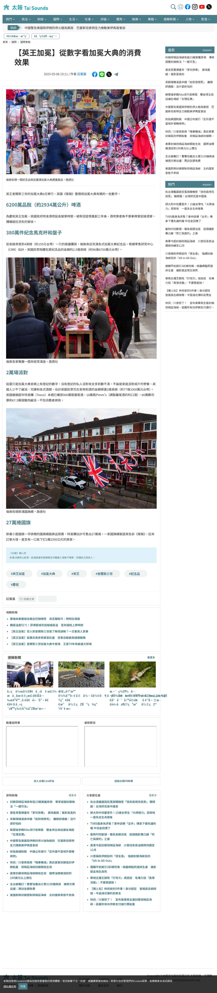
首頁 (5, 42)
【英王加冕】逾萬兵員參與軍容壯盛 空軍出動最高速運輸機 (48, 638)
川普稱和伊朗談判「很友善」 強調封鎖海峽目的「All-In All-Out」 (189, 255)
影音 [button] (204, 19)
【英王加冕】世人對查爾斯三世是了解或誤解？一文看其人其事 (49, 631)
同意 (22, 986)
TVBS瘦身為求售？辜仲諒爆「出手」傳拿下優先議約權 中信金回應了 (189, 218)
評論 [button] (104, 19)
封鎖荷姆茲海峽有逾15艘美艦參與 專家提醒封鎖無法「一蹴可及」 (189, 59)
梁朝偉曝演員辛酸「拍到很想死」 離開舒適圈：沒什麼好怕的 (189, 84)
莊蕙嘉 (81, 74)
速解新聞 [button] (170, 19)
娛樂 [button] (135, 19)
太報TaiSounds (26, 7)
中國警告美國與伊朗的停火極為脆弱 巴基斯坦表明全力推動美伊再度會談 (75, 27)
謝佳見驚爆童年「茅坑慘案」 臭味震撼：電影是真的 (43, 813)
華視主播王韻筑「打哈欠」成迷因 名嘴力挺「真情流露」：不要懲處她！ (189, 280)
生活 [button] (72, 19)
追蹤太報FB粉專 (124, 781)
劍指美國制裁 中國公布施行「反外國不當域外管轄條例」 (189, 121)
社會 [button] (88, 19)
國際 (14, 42)
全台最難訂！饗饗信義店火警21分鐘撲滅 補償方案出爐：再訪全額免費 (189, 158)
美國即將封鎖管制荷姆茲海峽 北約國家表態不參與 (42, 895)
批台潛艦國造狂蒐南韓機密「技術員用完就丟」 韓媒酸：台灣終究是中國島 (189, 194)
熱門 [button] (9, 19)
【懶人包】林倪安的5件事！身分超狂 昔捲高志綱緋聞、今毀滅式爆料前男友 (189, 292)
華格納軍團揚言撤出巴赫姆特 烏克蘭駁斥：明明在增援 (45, 619)
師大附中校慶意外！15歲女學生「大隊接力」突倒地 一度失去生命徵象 (189, 206)
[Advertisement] (33, 940)
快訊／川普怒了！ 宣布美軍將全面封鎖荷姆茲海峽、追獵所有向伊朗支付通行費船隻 (189, 305)
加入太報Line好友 (44, 781)
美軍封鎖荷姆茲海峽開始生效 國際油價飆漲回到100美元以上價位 (189, 146)
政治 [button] (25, 19)
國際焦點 (25, 42)
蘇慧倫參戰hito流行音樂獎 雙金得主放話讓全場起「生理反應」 (189, 96)
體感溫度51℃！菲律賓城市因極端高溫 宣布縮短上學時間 (46, 625)
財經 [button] (40, 19)
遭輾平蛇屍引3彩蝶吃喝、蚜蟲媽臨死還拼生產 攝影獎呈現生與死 (189, 268)
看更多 (151, 657)
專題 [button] (151, 19)
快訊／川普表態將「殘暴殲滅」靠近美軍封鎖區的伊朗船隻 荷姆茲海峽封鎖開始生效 (189, 133)
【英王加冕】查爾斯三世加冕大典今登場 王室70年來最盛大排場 (51, 644)
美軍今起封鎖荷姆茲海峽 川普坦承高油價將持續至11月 (189, 243)
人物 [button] (188, 19)
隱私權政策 (9, 986)
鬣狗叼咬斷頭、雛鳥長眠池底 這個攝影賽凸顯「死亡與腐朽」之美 (189, 231)
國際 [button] (56, 19)
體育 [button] (119, 19)
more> (207, 50)
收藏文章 (27, 599)
